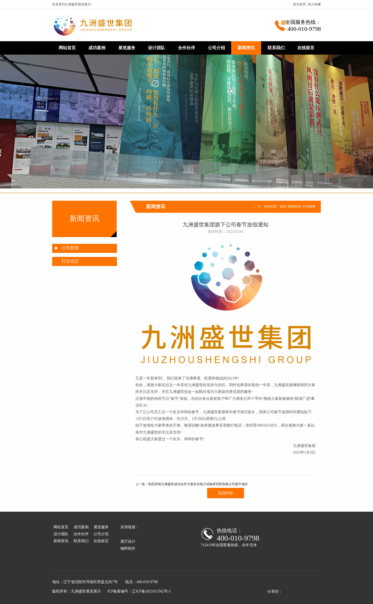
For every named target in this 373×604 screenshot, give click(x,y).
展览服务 (126, 47)
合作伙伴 (186, 47)
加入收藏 (314, 4)
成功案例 (96, 47)
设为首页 (299, 4)
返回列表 (225, 493)
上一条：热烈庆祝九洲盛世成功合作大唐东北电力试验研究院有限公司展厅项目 (191, 484)
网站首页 (67, 47)
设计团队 (156, 47)
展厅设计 (127, 542)
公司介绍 (216, 47)
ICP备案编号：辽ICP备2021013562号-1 (139, 591)
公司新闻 (309, 206)
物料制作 (127, 548)
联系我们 (276, 47)
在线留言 (305, 47)
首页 (283, 206)
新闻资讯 (246, 47)
